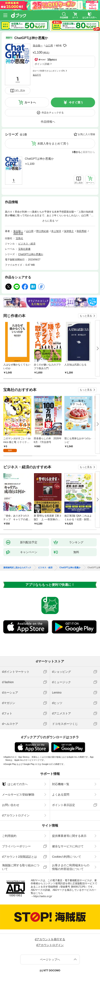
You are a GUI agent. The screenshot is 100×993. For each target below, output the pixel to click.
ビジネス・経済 (26, 243)
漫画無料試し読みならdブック (17, 568)
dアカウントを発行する (50, 939)
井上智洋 (56, 231)
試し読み (20, 90)
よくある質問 (60, 794)
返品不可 (37, 75)
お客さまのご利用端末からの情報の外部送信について (70, 867)
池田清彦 (18, 233)
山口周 (49, 45)
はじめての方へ (15, 784)
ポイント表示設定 (63, 805)
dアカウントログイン (16, 815)
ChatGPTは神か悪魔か (39, 158)
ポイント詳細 (42, 64)
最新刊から (89, 152)
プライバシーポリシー (16, 846)
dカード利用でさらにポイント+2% (49, 71)
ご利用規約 (9, 835)
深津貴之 (69, 231)
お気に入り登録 (86, 134)
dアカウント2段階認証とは (19, 856)
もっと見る (86, 315)
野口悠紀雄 (42, 231)
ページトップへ (50, 959)
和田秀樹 (81, 231)
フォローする (65, 46)
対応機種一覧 (60, 784)
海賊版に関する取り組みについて (20, 867)
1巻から (76, 152)
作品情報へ (48, 121)
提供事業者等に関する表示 (69, 835)
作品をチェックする (53, 112)
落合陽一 (38, 45)
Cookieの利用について (66, 856)
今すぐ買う (76, 102)
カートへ (30, 102)
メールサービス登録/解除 (18, 794)
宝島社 (19, 238)
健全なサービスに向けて (68, 846)
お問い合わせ (10, 805)
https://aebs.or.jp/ (42, 896)
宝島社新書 (24, 249)
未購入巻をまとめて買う (53, 143)
